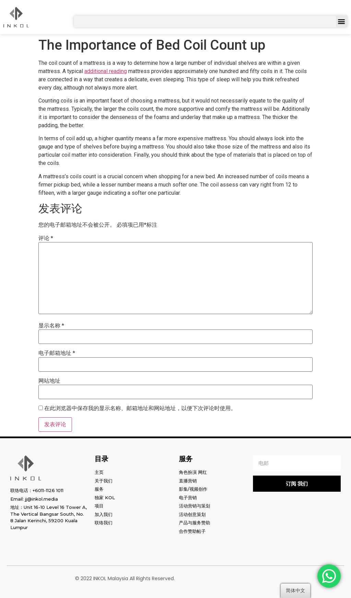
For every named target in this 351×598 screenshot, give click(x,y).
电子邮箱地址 (56, 353)
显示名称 (51, 325)
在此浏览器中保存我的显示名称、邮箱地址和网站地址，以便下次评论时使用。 (140, 408)
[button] (341, 21)
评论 (45, 238)
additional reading (105, 71)
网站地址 (49, 381)
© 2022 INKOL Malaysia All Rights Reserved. (125, 578)
